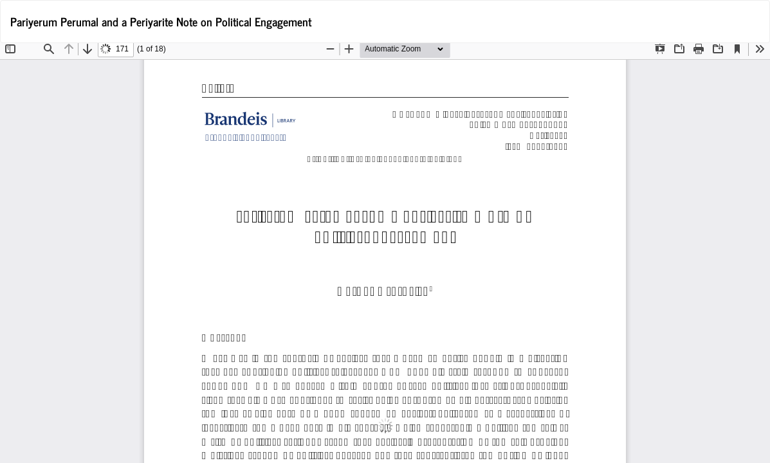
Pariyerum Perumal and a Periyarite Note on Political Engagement (160, 21)
